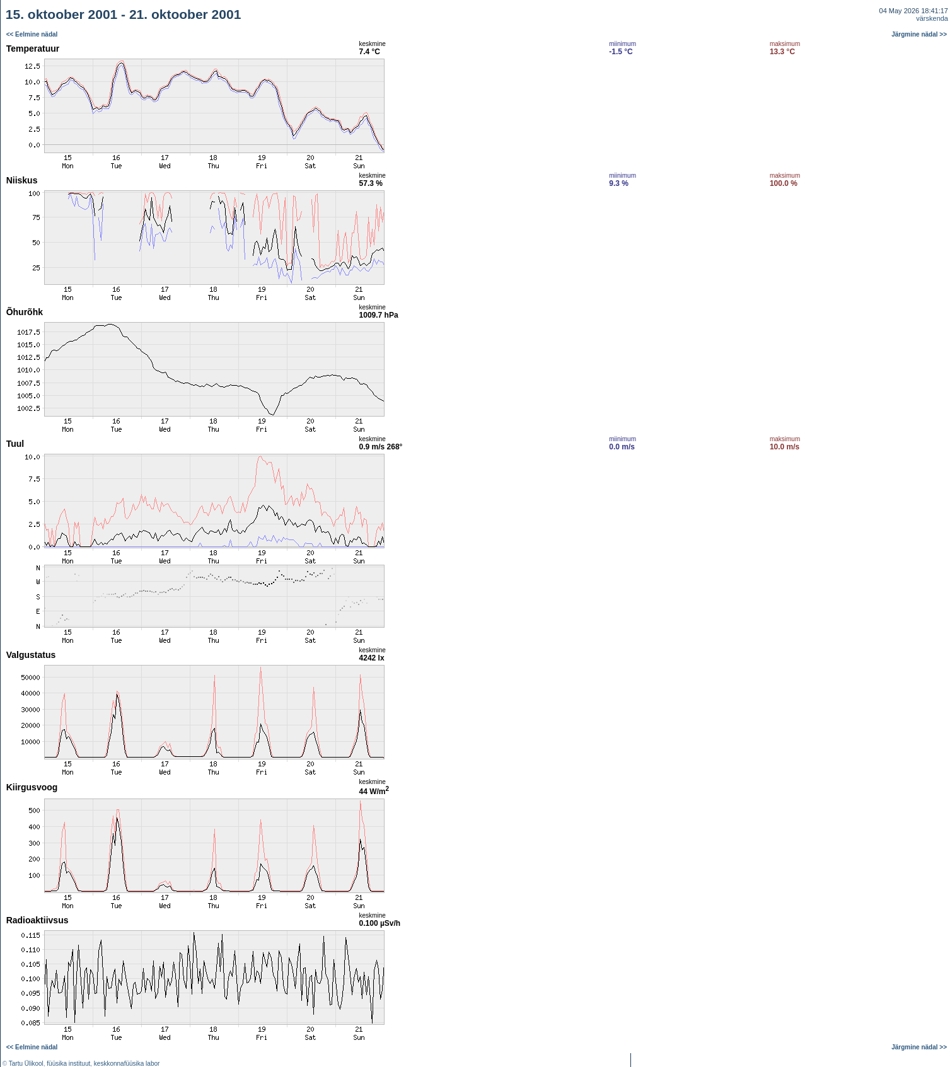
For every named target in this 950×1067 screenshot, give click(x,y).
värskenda (932, 18)
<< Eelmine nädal (32, 34)
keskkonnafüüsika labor (127, 1063)
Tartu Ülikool (26, 1063)
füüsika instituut (68, 1063)
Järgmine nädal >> (919, 34)
